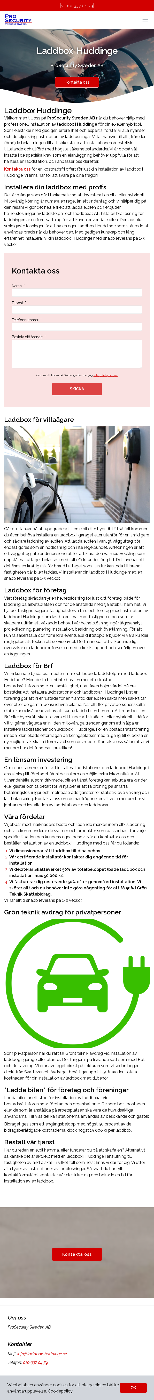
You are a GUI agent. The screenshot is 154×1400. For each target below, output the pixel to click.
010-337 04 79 (77, 5)
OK (133, 1387)
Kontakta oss (77, 82)
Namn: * (77, 290)
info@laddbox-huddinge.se (41, 1353)
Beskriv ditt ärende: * (77, 351)
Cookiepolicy (60, 1391)
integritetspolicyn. (106, 375)
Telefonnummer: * (77, 324)
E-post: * (77, 307)
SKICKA (77, 389)
